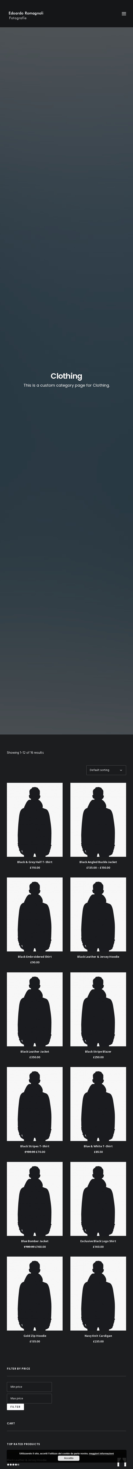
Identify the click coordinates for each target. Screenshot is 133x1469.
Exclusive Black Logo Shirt (98, 584)
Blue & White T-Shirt (98, 489)
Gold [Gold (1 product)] (49, 916)
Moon (14, 1123)
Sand (14, 1129)
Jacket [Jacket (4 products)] (61, 916)
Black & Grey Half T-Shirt (34, 205)
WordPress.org (20, 1186)
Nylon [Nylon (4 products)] (87, 916)
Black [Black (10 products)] (11, 916)
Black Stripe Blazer (98, 394)
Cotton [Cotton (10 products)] (25, 916)
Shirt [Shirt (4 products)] (11, 923)
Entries (18, 1172)
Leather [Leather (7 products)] (74, 916)
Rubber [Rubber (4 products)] (111, 916)
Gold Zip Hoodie (35, 679)
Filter (15, 750)
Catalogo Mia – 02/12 (21, 1066)
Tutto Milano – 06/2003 (22, 1053)
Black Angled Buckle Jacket (98, 205)
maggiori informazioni (101, 1453)
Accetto (68, 1458)
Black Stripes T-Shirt (34, 489)
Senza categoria (21, 1137)
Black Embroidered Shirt (35, 300)
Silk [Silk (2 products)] (21, 923)
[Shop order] (106, 113)
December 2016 (21, 1094)
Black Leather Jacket (35, 394)
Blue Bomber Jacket (35, 584)
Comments (20, 1179)
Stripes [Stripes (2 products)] (32, 923)
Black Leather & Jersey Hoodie (98, 300)
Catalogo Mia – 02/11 (20, 1059)
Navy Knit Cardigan (98, 679)
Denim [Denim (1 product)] (38, 916)
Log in (14, 1165)
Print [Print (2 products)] (99, 916)
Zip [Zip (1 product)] (43, 923)
